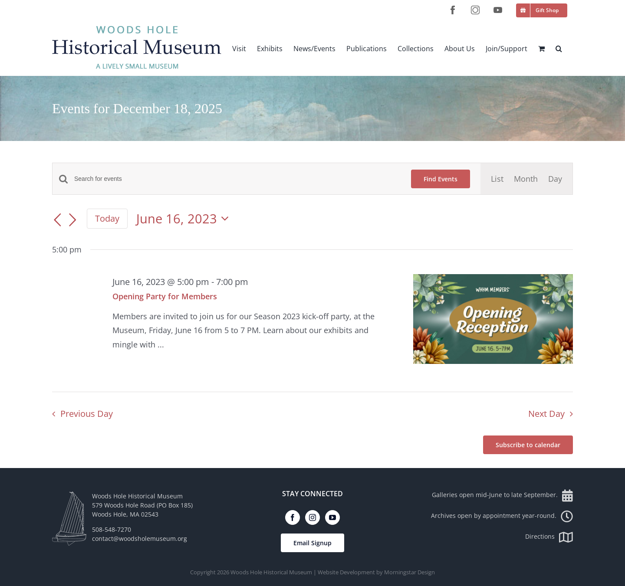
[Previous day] (57, 220)
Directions (549, 536)
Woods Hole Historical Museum (271, 572)
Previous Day (86, 413)
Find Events (440, 179)
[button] (559, 48)
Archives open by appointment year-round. (502, 515)
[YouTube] (332, 517)
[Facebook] (292, 517)
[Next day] (73, 220)
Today (107, 218)
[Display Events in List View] (497, 178)
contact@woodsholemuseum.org (139, 538)
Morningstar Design (409, 572)
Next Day (546, 413)
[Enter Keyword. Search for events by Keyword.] (237, 179)
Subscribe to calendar (528, 445)
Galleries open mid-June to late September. (502, 495)
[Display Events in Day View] (555, 178)
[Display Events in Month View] (526, 178)
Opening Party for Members (164, 296)
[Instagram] (312, 517)
